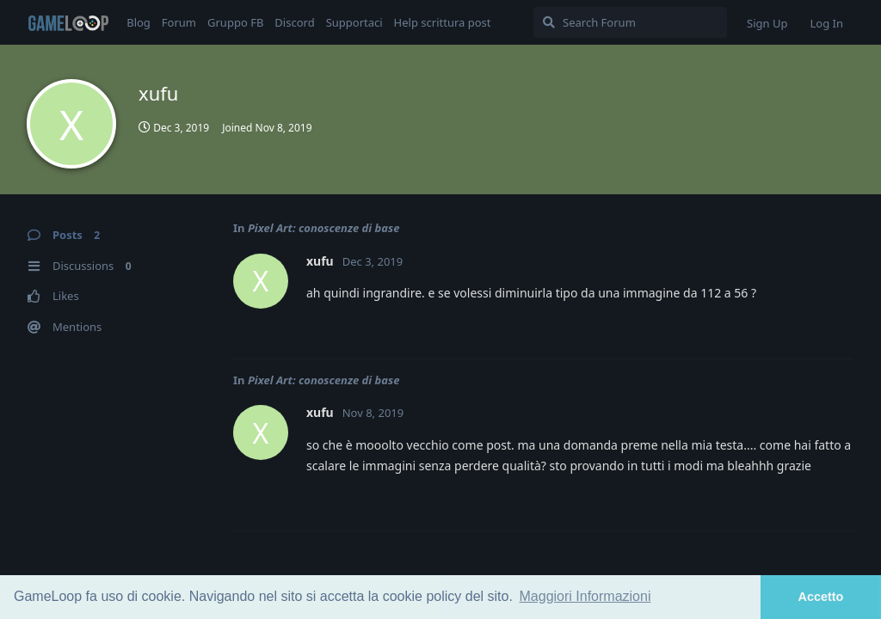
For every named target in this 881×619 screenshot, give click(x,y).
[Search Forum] (630, 22)
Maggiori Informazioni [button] (585, 596)
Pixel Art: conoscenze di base (324, 228)
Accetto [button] (821, 597)
